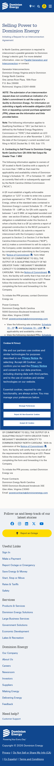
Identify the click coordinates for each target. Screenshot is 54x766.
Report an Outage (27, 533)
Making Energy (10, 691)
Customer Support (11, 719)
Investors (7, 678)
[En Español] (10, 759)
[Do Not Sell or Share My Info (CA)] (32, 752)
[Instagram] (19, 524)
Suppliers (7, 685)
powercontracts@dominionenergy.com (28, 318)
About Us (7, 659)
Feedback (7, 704)
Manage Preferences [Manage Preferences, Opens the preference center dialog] (27, 406)
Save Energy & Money (14, 571)
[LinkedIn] (26, 524)
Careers (6, 665)
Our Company (10, 653)
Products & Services (13, 605)
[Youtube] (41, 524)
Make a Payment (11, 558)
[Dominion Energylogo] (12, 6)
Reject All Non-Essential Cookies (27, 414)
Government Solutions (14, 625)
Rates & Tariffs (10, 584)
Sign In (6, 552)
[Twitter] (34, 524)
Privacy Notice (30, 358)
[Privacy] (6, 752)
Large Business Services (15, 618)
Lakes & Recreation (13, 637)
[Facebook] (12, 524)
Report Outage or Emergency (18, 565)
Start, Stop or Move (13, 578)
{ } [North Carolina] (14, 735)
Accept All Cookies (27, 423)
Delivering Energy (12, 697)
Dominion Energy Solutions (17, 612)
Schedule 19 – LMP (34, 328)
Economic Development (15, 631)
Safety (5, 590)
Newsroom (8, 672)
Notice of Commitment (20, 255)
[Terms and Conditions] (31, 759)
